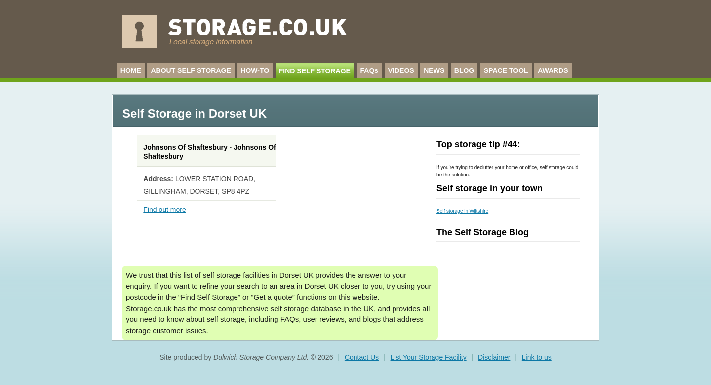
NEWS (434, 70)
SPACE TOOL (506, 70)
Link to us (537, 357)
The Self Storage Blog (482, 232)
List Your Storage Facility (429, 357)
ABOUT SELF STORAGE (191, 70)
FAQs (369, 70)
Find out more (164, 209)
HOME (130, 70)
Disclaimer (494, 357)
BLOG (464, 70)
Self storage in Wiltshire (462, 211)
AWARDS (553, 70)
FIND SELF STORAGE (315, 71)
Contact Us (362, 357)
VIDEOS (401, 70)
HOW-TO (254, 70)
